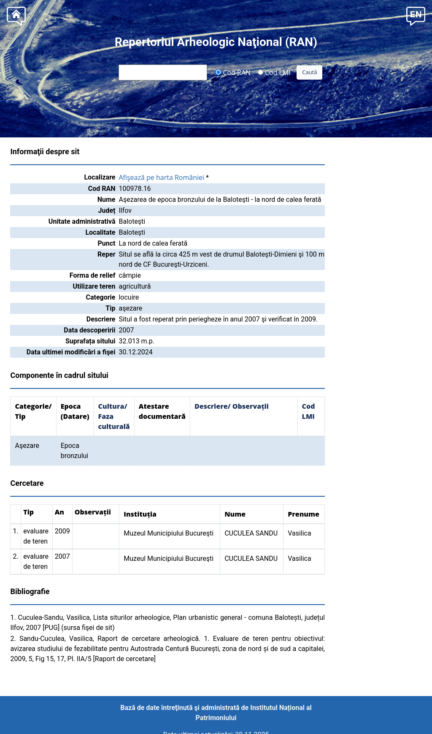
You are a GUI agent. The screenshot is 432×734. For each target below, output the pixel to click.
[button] (415, 15)
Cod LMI (274, 72)
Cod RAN (233, 72)
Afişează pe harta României (161, 177)
